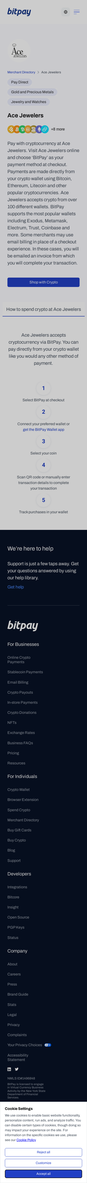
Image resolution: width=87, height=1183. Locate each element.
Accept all (43, 1174)
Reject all (43, 1152)
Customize (43, 1163)
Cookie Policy (26, 1140)
